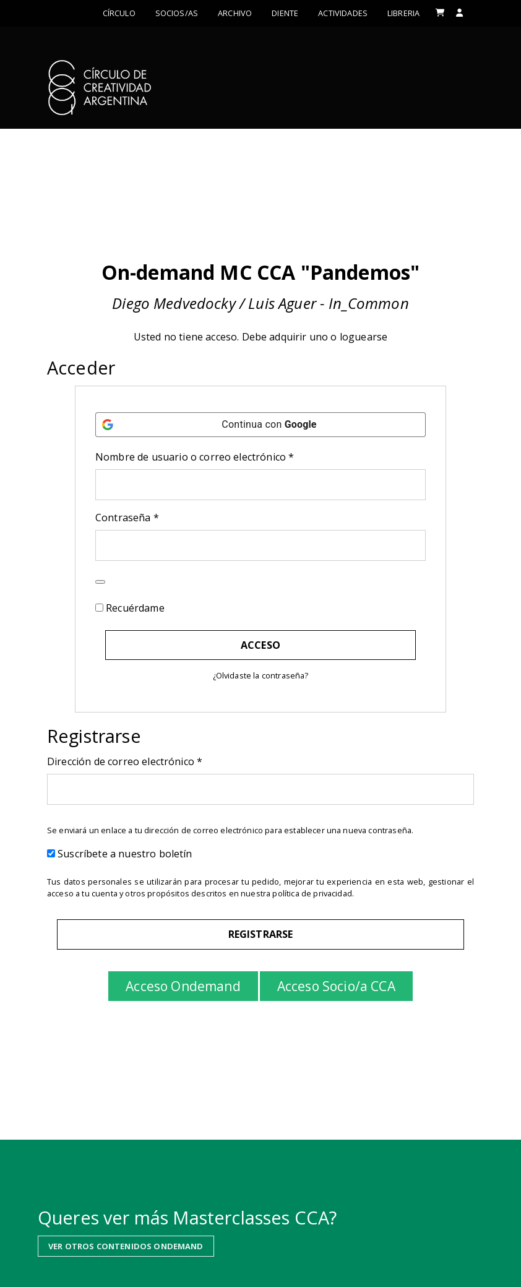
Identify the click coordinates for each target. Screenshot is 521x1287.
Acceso (260, 645)
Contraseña (154, 517)
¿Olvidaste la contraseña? (261, 675)
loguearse (363, 337)
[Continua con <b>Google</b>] (260, 424)
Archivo (235, 13)
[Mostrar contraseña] (100, 582)
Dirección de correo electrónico (151, 761)
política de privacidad (312, 893)
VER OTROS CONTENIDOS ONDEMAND (126, 1242)
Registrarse (260, 934)
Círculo (119, 13)
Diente (285, 13)
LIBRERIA (403, 13)
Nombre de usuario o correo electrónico (221, 456)
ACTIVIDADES (343, 13)
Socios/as (176, 13)
